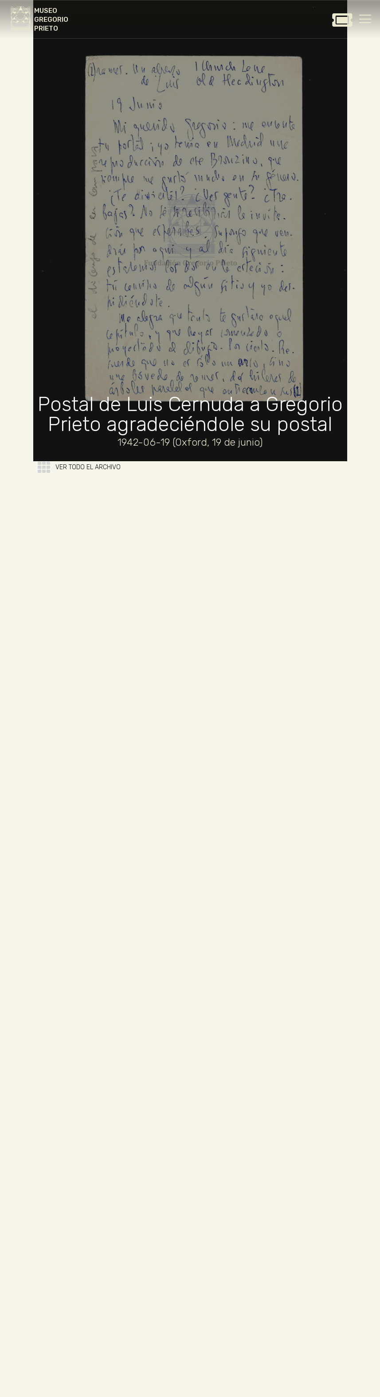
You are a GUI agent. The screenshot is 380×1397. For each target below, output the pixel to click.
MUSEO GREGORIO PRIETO (51, 19)
